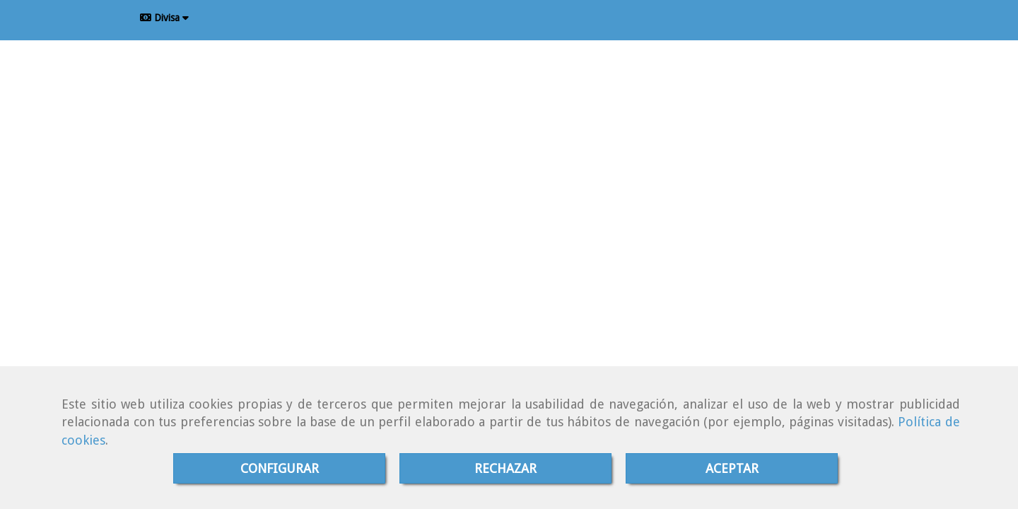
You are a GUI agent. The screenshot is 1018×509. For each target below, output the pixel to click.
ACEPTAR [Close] (732, 468)
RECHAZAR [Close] (505, 468)
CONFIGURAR (279, 468)
